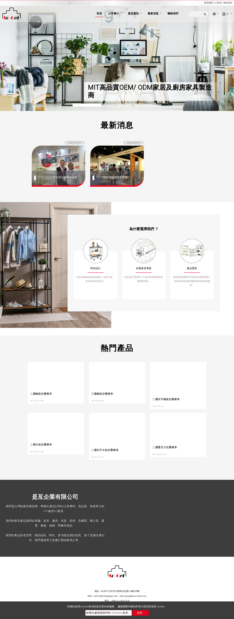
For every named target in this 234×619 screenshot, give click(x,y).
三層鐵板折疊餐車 (102, 393)
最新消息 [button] (153, 13)
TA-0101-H (97, 457)
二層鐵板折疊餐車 (41, 393)
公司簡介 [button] (114, 13)
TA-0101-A (158, 406)
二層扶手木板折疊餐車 (105, 450)
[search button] (204, 15)
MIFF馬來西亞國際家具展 (112, 177)
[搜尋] (198, 14)
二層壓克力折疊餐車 (164, 447)
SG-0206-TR (159, 454)
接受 (139, 612)
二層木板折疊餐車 (41, 444)
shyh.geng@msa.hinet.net (132, 596)
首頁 (100, 13)
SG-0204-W (97, 400)
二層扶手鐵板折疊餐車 (166, 399)
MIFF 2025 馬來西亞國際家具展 (57, 177)
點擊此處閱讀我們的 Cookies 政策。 (108, 612)
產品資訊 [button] (134, 13)
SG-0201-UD (37, 451)
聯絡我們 (173, 13)
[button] (17, 55)
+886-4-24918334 (120, 601)
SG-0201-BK (37, 400)
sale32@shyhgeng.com (106, 596)
